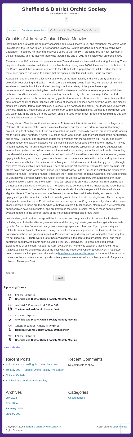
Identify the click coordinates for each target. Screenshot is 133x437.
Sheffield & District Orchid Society (64, 9)
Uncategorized (76, 397)
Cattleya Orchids (15, 375)
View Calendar (12, 347)
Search (10, 272)
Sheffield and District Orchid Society (26, 380)
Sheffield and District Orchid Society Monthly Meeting (46, 299)
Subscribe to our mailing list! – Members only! (32, 364)
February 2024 (14, 408)
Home (13, 30)
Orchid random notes (34, 30)
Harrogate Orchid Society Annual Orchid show (42, 329)
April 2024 (12, 403)
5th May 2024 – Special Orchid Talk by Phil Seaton (35, 369)
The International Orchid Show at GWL (37, 309)
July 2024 (11, 397)
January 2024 (14, 413)
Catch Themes (120, 426)
